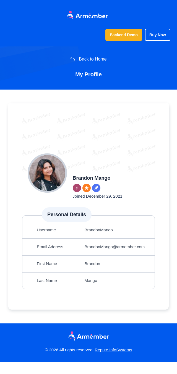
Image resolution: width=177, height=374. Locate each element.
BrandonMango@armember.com (117, 254)
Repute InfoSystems (117, 362)
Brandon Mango (94, 179)
